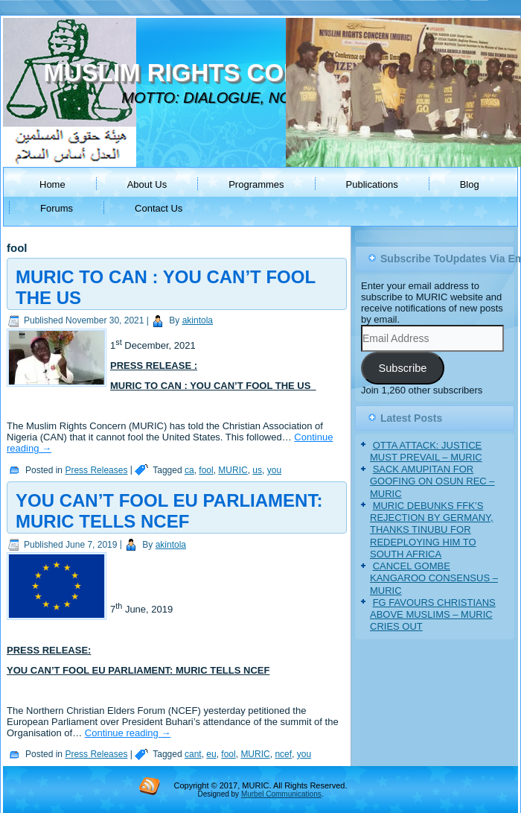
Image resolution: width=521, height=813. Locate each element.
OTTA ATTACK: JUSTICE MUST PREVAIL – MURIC (426, 451)
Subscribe (402, 368)
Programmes (256, 184)
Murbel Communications (281, 794)
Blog (469, 184)
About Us (147, 184)
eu (211, 754)
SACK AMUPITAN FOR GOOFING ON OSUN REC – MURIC (432, 481)
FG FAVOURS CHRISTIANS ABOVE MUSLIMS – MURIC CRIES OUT (433, 615)
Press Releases (96, 470)
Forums (56, 208)
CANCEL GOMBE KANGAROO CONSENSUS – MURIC (434, 578)
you (274, 470)
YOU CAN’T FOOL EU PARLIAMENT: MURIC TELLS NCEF (169, 510)
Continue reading (128, 732)
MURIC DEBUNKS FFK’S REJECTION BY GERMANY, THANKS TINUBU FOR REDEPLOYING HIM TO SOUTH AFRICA (431, 530)
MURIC (232, 470)
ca (189, 470)
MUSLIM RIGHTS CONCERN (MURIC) (258, 72)
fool (206, 470)
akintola (197, 320)
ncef (283, 754)
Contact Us (158, 208)
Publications (372, 184)
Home (52, 184)
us (257, 470)
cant (193, 754)
